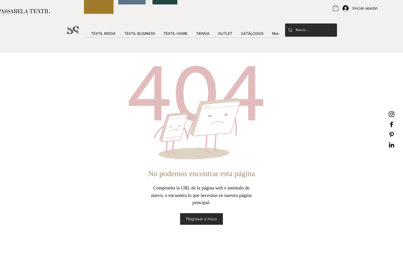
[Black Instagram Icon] (391, 114)
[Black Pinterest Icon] (391, 134)
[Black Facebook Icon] (391, 124)
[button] (335, 7)
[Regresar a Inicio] (201, 219)
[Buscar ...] (310, 30)
